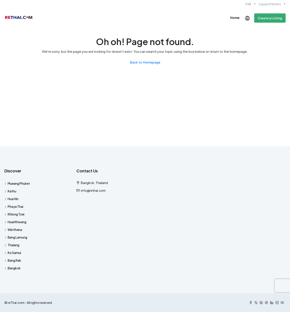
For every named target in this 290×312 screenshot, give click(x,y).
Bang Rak (14, 260)
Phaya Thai (15, 206)
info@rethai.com (93, 190)
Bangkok (14, 268)
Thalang (13, 245)
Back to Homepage (145, 62)
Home (234, 18)
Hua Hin (13, 199)
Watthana (15, 230)
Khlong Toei (16, 214)
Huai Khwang (17, 222)
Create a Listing (270, 18)
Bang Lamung (17, 237)
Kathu (12, 191)
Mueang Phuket (19, 183)
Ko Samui (14, 253)
